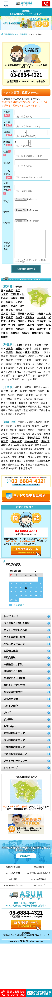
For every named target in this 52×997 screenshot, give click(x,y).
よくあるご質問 (13, 873)
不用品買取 (9, 657)
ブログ (7, 712)
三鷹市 (30, 329)
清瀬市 (40, 325)
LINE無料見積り (12, 699)
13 (31, 587)
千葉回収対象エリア (14, 747)
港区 (18, 290)
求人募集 (8, 719)
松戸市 (4, 391)
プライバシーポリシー (15, 760)
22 (41, 591)
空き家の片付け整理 (14, 678)
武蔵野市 (41, 329)
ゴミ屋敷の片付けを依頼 (17, 623)
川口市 (19, 345)
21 (36, 591)
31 (16, 600)
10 (16, 587)
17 (16, 591)
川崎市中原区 (17, 437)
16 (11, 591)
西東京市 (20, 329)
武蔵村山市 (37, 333)
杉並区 (14, 298)
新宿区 (9, 310)
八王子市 (29, 317)
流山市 (14, 391)
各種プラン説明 (13, 867)
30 (11, 600)
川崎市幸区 (16, 441)
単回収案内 (39, 867)
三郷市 (9, 352)
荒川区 (19, 310)
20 (31, 591)
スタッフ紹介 (11, 705)
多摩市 (11, 321)
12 (26, 587)
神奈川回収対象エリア (15, 754)
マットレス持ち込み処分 (17, 630)
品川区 (4, 313)
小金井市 (41, 317)
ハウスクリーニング (14, 644)
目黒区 (9, 317)
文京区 (4, 294)
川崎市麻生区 (33, 437)
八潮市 (27, 360)
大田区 (14, 306)
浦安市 (27, 387)
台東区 (19, 317)
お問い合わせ (11, 726)
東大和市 (15, 333)
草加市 (38, 345)
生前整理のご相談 (13, 664)
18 (21, 591)
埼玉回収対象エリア (14, 740)
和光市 (19, 352)
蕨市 (27, 352)
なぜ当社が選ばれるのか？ (39, 873)
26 (26, 595)
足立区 (19, 302)
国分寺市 (41, 321)
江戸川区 (15, 294)
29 (41, 595)
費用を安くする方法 (14, 685)
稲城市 (25, 333)
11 (21, 587)
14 (36, 587)
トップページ (11, 616)
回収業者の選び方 (13, 692)
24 (16, 595)
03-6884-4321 (26, 75)
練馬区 (30, 313)
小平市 (30, 325)
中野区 (40, 313)
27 (31, 595)
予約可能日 (19, 605)
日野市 (21, 321)
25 (21, 595)
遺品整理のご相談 (13, 671)
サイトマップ (11, 767)
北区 (13, 313)
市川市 (29, 395)
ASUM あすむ (24, 4)
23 (11, 595)
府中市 (30, 321)
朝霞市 (19, 348)
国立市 (9, 329)
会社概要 (13, 879)
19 (26, 591)
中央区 (9, 290)
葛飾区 (4, 306)
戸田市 (9, 348)
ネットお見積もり (39, 879)
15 (41, 587)
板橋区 (9, 302)
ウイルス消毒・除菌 (14, 637)
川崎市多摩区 (31, 441)
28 (36, 595)
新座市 (35, 352)
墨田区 (21, 313)
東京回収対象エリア (14, 733)
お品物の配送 (11, 650)
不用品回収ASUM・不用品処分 (16, 34)
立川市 (11, 325)
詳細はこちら (26, 856)
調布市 (21, 325)
